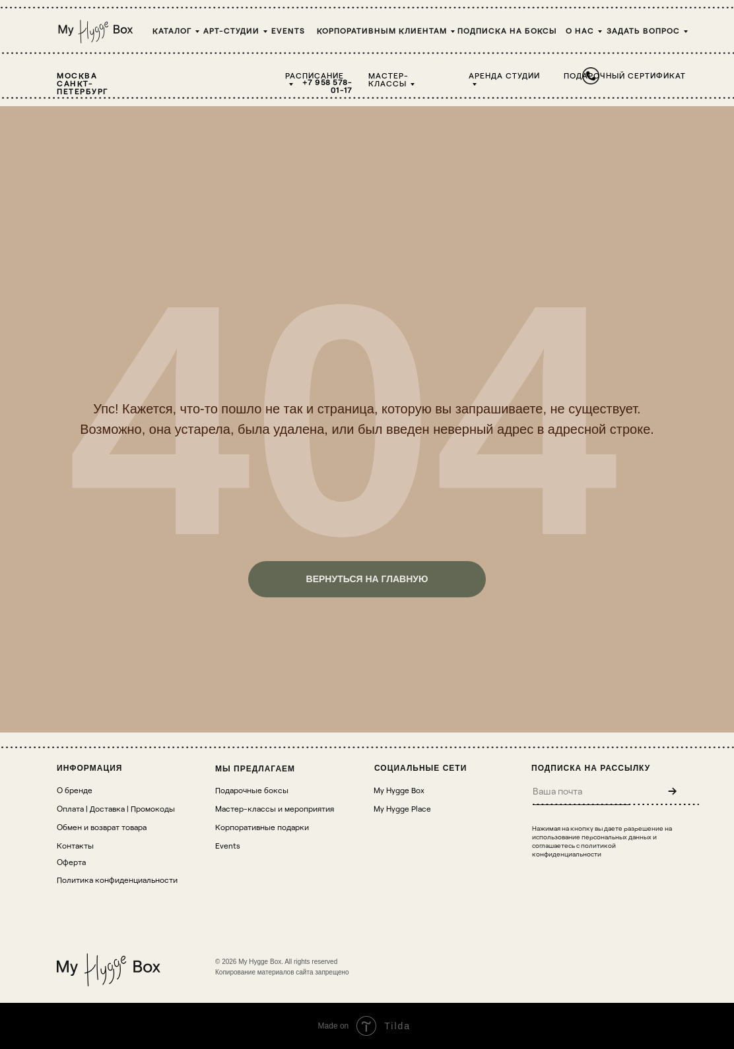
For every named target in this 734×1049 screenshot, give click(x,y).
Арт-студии (231, 30)
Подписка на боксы (507, 30)
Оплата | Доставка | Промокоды (116, 808)
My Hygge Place (402, 808)
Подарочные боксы (251, 789)
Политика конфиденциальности (117, 879)
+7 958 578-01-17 (327, 85)
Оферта (71, 861)
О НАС (580, 30)
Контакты (75, 845)
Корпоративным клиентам (382, 30)
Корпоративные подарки (262, 826)
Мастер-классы (388, 79)
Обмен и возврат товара (102, 826)
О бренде (74, 789)
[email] (581, 791)
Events (288, 30)
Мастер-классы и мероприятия (274, 808)
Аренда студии (504, 75)
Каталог (171, 30)
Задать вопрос (643, 30)
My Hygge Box (399, 789)
